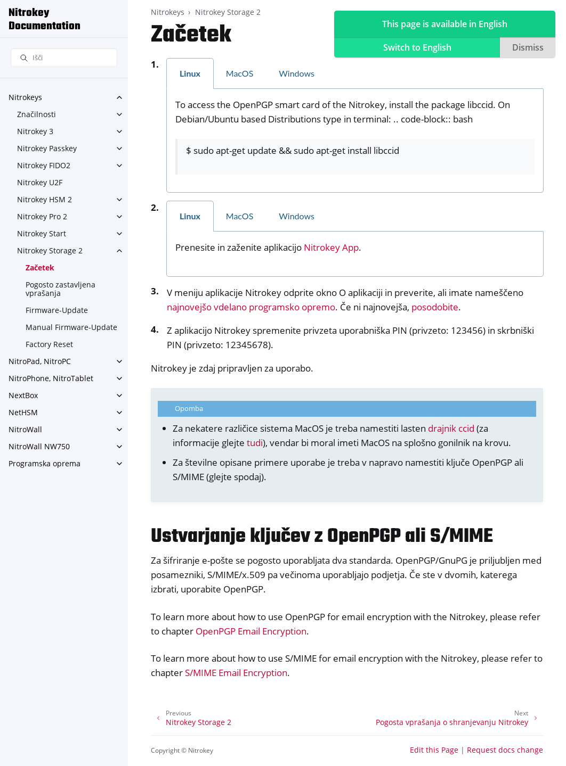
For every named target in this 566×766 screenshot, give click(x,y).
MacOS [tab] (240, 73)
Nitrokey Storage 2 (50, 250)
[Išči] (64, 58)
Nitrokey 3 (35, 131)
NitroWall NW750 (39, 446)
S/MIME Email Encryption (236, 672)
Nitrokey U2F (39, 182)
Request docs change (505, 750)
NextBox (23, 395)
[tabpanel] (355, 141)
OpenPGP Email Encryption (251, 631)
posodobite (434, 307)
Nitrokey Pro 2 (42, 216)
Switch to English (417, 47)
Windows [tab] (296, 73)
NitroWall (25, 429)
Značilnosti (36, 114)
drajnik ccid (451, 428)
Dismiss (528, 47)
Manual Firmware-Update (71, 327)
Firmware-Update (57, 310)
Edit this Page (434, 750)
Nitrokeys (25, 97)
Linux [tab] (190, 73)
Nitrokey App (331, 247)
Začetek (40, 267)
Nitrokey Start (41, 233)
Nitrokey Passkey (47, 148)
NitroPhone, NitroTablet (51, 378)
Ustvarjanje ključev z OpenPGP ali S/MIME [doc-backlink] (322, 537)
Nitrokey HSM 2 (44, 199)
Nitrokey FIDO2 (43, 165)
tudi (255, 442)
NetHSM (23, 412)
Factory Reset (49, 344)
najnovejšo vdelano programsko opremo (251, 307)
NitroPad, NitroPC (40, 361)
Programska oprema (44, 463)
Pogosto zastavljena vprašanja (60, 288)
